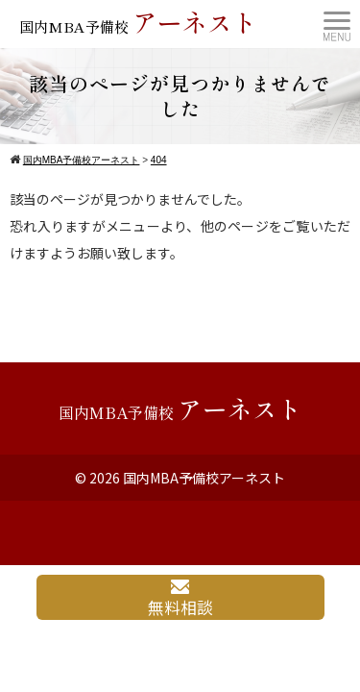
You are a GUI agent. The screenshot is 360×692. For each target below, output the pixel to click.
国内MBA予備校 (138, 22)
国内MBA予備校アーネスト (204, 477)
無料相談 (180, 599)
